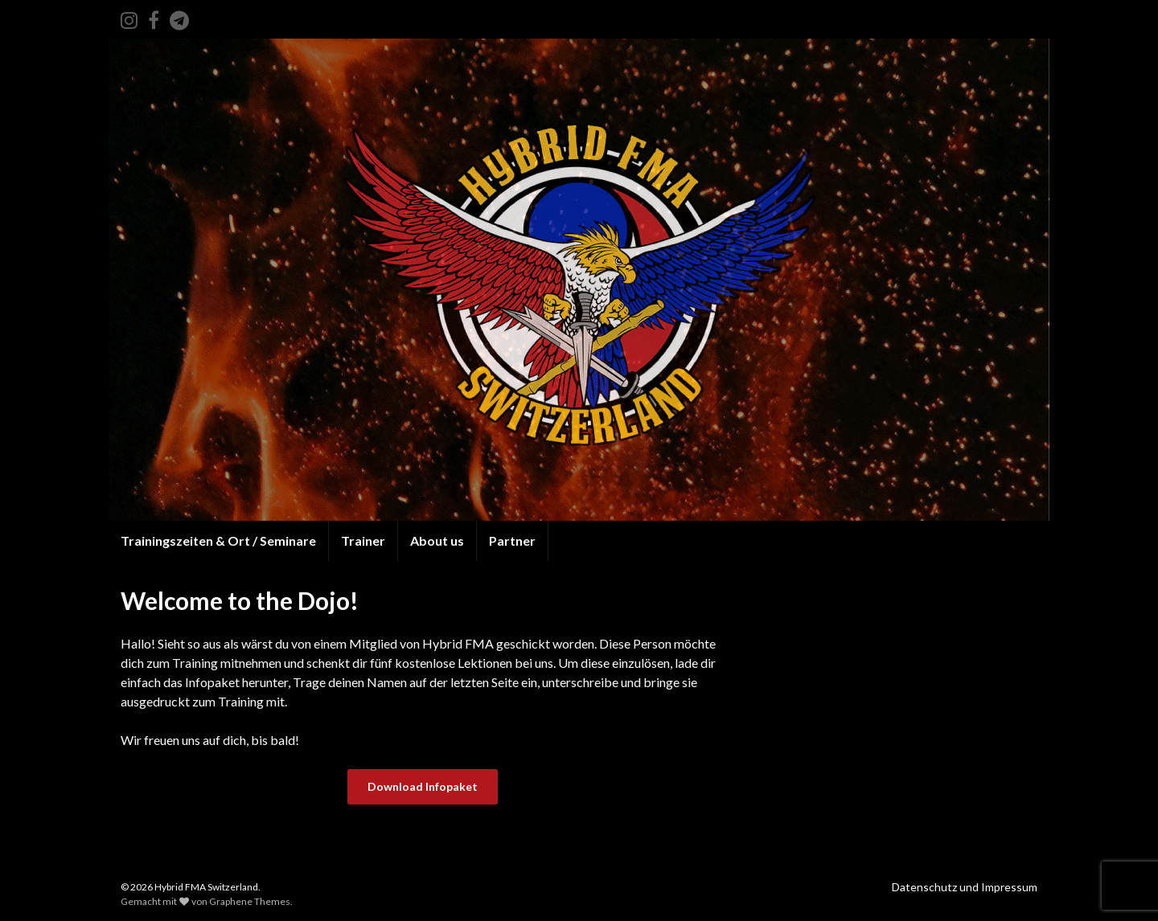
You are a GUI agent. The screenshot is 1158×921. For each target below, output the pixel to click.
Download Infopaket (423, 786)
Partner (512, 540)
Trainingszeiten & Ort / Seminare (218, 540)
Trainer (363, 540)
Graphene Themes (249, 901)
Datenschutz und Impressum (964, 887)
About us (437, 540)
